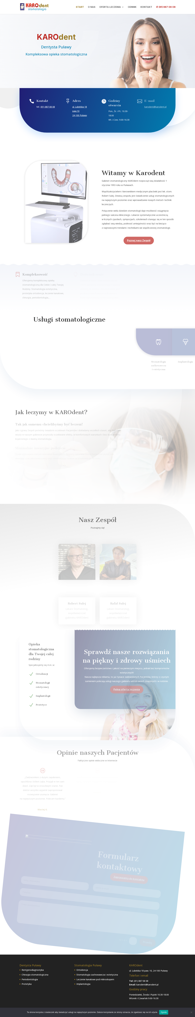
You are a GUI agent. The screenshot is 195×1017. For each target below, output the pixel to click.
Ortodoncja (82, 969)
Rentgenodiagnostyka (33, 969)
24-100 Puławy (80, 115)
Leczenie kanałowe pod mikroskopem (95, 979)
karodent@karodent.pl (147, 984)
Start (80, 7)
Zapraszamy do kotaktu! (56, 67)
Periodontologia (30, 979)
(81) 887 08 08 (48, 106)
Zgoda (164, 1012)
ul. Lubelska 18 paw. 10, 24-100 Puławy (148, 970)
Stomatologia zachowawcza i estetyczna (97, 974)
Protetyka (27, 984)
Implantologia (83, 984)
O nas (91, 7)
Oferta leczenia (110, 7)
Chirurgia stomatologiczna (35, 974)
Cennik (132, 7)
